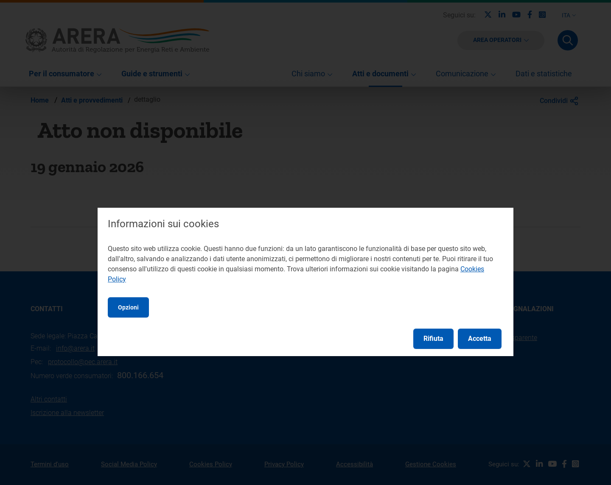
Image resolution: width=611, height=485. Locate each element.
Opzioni (128, 307)
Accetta (479, 338)
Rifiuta (433, 338)
